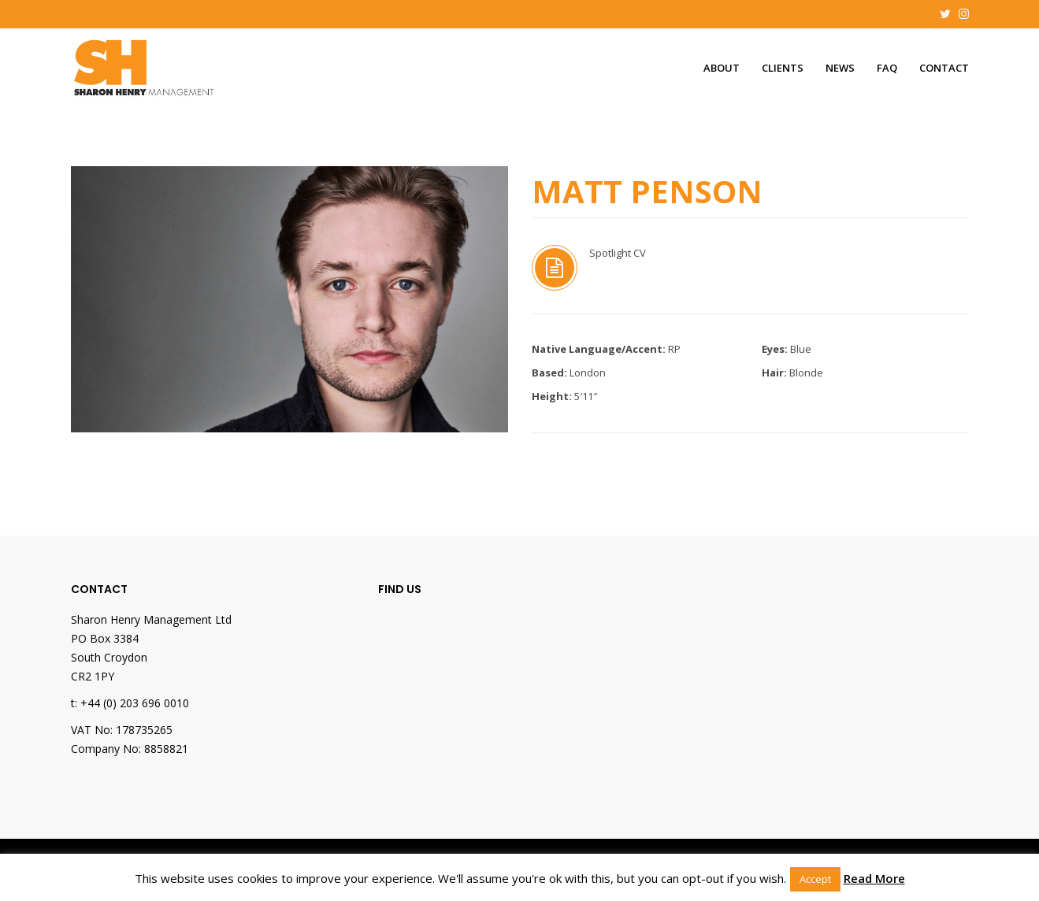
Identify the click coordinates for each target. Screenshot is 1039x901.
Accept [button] (815, 879)
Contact (944, 68)
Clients (782, 68)
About (721, 68)
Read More (874, 878)
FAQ (887, 68)
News (840, 68)
